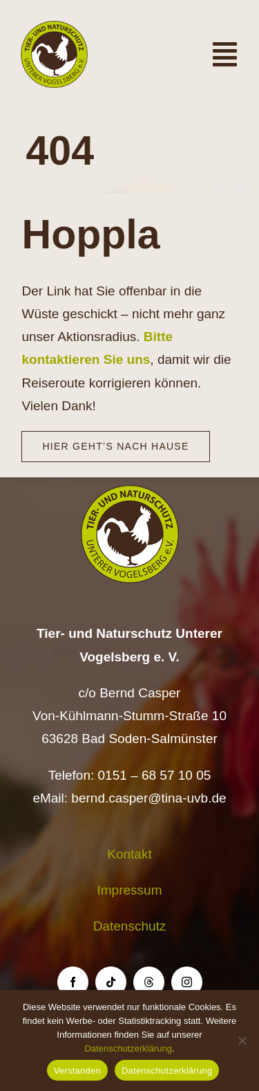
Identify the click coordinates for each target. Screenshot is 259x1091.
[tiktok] (110, 982)
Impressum (129, 890)
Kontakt (129, 854)
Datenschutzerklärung (127, 1048)
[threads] (148, 982)
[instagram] (186, 982)
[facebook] (72, 982)
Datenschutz (129, 926)
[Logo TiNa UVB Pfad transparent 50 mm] (54, 27)
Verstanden (77, 1070)
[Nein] (242, 1040)
